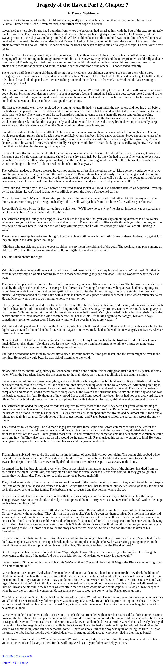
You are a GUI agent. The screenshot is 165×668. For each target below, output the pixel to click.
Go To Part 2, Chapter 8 (17, 656)
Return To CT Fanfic (15, 663)
